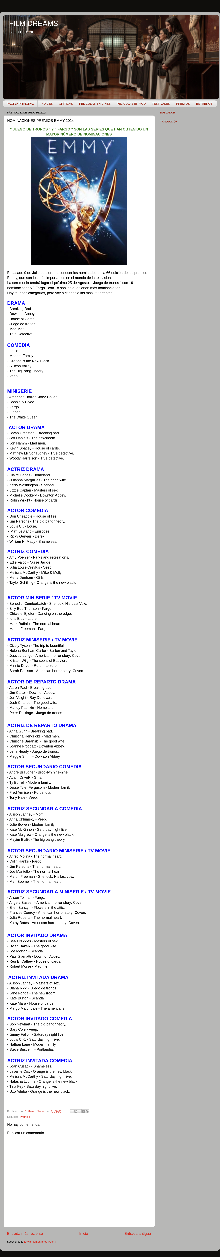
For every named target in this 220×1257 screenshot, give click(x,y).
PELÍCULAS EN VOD (131, 103)
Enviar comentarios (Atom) (40, 1241)
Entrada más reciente (25, 1233)
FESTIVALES (161, 103)
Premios (25, 1116)
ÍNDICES (47, 103)
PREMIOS (183, 103)
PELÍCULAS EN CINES (95, 103)
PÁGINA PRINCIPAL (20, 103)
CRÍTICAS (66, 103)
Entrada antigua (137, 1233)
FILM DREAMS (33, 23)
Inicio (83, 1233)
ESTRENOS (204, 103)
